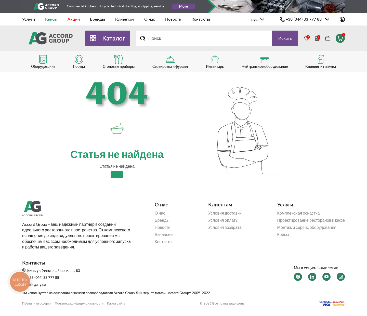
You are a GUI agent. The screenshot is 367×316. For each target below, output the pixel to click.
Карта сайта (116, 303)
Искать (285, 38)
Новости (173, 19)
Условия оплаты (223, 220)
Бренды (97, 19)
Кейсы (51, 19)
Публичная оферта (36, 303)
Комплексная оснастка (298, 213)
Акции (74, 19)
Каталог (113, 38)
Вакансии (164, 234)
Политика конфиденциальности (79, 303)
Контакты (200, 19)
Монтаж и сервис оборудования (306, 227)
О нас (149, 19)
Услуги (28, 19)
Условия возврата (225, 227)
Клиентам (124, 19)
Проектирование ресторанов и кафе (311, 220)
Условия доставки (225, 213)
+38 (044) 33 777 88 (304, 19)
